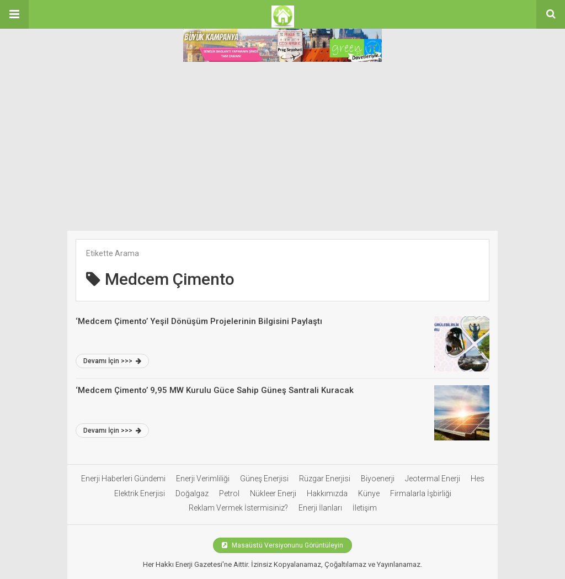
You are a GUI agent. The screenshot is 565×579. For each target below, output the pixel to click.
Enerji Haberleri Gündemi (123, 478)
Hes (477, 478)
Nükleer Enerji (273, 493)
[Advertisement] (282, 148)
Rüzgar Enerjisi (324, 478)
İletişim (365, 507)
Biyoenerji (378, 478)
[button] (14, 14)
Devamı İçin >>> (112, 361)
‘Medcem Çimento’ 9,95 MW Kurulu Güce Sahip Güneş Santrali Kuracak (215, 390)
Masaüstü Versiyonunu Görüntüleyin (282, 545)
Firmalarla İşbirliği (420, 493)
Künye (369, 493)
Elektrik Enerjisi (139, 493)
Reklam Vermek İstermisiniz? (238, 507)
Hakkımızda (327, 493)
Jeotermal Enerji (432, 478)
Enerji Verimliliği (203, 478)
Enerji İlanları (320, 507)
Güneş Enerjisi (264, 478)
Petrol (229, 493)
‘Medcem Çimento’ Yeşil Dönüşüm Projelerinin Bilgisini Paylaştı (199, 321)
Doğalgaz (192, 493)
